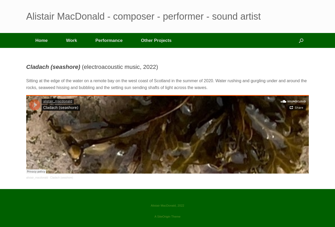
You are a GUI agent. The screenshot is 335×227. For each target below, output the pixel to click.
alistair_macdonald (37, 177)
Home (41, 40)
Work (71, 40)
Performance (108, 40)
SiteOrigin (163, 216)
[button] (301, 40)
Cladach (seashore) (61, 177)
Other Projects (156, 40)
